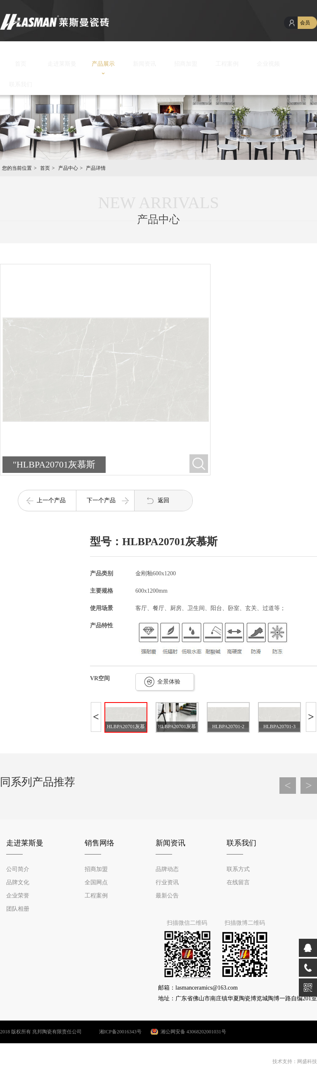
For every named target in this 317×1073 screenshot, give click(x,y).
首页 (20, 64)
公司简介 (17, 869)
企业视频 (268, 64)
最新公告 (167, 896)
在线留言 (238, 882)
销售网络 (99, 843)
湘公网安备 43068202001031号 (193, 1032)
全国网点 (96, 882)
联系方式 (238, 869)
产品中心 (68, 168)
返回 (163, 500)
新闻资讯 (144, 64)
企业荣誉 (17, 896)
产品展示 (103, 64)
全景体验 (168, 682)
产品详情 (96, 168)
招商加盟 (185, 64)
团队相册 (17, 909)
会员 (305, 23)
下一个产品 (101, 500)
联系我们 (20, 84)
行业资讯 (167, 882)
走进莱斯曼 (61, 64)
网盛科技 (307, 1061)
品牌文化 (17, 882)
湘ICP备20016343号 (112, 1032)
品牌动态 (167, 869)
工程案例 (227, 64)
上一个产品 (51, 500)
